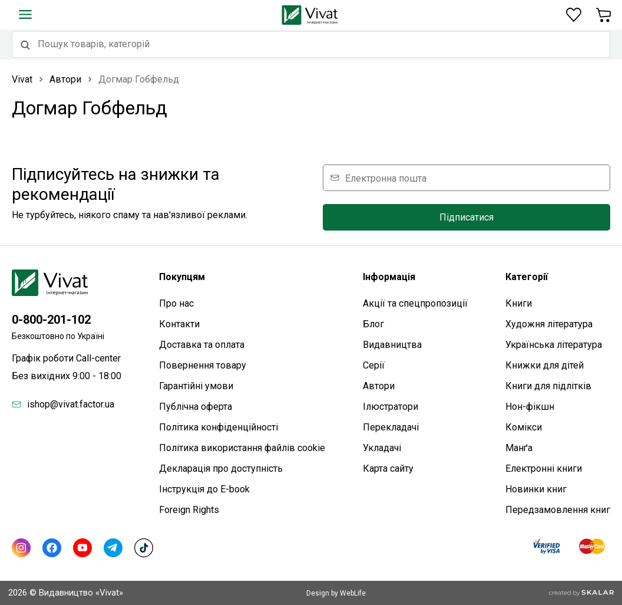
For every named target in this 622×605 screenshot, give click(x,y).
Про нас (176, 303)
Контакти (179, 324)
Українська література (553, 344)
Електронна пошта (385, 177)
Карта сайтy (388, 468)
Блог (373, 324)
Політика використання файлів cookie (242, 447)
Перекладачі (391, 427)
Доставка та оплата (201, 344)
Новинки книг (536, 489)
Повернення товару (202, 365)
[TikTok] (143, 547)
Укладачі (382, 447)
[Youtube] (82, 547)
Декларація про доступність (221, 468)
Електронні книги (543, 468)
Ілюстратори (390, 406)
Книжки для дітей (544, 365)
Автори (379, 386)
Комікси (523, 427)
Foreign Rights (189, 509)
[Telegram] (113, 547)
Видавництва (392, 344)
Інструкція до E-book (204, 489)
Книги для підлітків (548, 386)
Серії (374, 365)
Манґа (518, 447)
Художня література (549, 324)
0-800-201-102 (51, 320)
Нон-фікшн (529, 406)
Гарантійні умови (196, 386)
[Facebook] (51, 547)
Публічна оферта (195, 406)
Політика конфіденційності (218, 427)
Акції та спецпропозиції (415, 303)
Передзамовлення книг (557, 509)
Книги (518, 303)
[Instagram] (21, 547)
